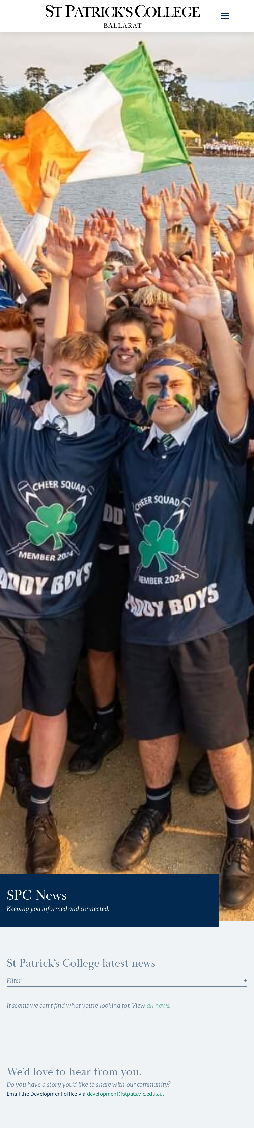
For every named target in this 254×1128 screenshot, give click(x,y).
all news (158, 1019)
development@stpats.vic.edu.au (125, 1106)
